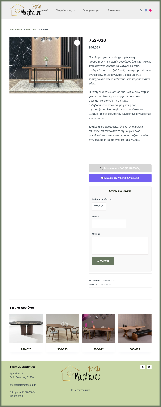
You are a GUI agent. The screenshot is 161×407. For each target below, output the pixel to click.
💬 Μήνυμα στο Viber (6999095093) (120, 178)
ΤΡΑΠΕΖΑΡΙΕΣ (108, 280)
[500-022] (98, 328)
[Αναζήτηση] (141, 10)
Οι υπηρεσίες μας (91, 10)
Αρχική (44, 10)
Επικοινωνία (114, 10)
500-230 (62, 349)
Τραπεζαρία (104, 284)
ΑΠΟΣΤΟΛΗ (103, 261)
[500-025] (135, 328)
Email (95, 216)
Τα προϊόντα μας (66, 10)
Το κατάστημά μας (80, 390)
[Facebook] (146, 10)
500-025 (135, 349)
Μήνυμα (96, 234)
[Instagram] (150, 10)
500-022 (98, 349)
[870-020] (26, 328)
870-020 (26, 349)
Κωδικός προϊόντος (102, 199)
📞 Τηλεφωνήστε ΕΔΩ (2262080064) (120, 168)
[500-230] (62, 328)
